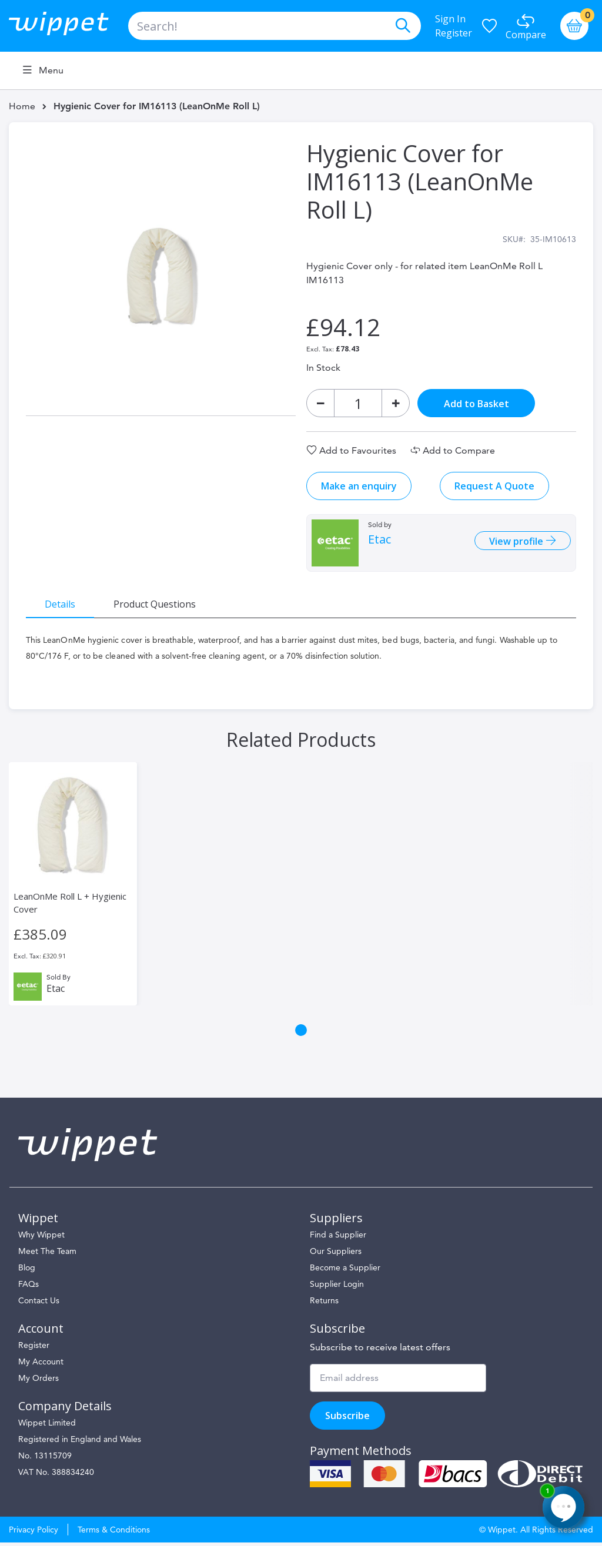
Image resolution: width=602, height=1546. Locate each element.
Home (22, 106)
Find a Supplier (338, 1238)
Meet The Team (47, 1254)
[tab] (62, 605)
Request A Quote (494, 487)
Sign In (450, 18)
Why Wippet (41, 1238)
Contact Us (38, 1304)
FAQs (28, 1287)
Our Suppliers (336, 1254)
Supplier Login (337, 1287)
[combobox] (274, 26)
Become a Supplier (345, 1271)
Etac (379, 541)
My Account (40, 1365)
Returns (324, 1304)
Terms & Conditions (114, 1533)
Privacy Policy (33, 1533)
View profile (515, 542)
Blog (26, 1271)
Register (453, 32)
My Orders (38, 1381)
